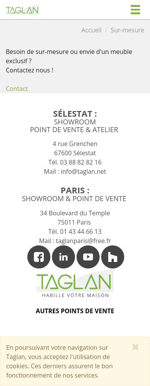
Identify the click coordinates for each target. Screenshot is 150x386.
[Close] (135, 346)
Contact (17, 88)
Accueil (91, 30)
